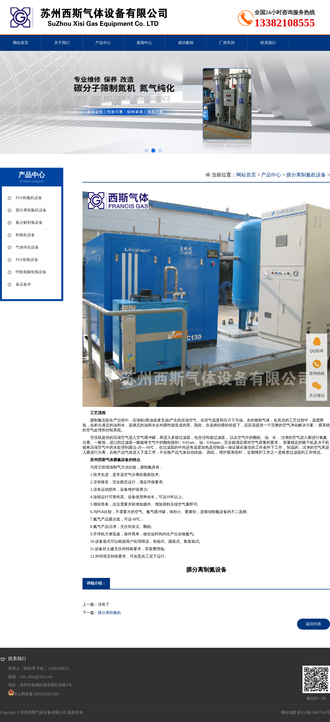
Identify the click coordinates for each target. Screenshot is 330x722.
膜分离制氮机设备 (306, 175)
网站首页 (20, 43)
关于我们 (62, 43)
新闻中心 (144, 43)
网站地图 (288, 712)
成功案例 (185, 43)
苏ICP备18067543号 (313, 712)
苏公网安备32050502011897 (37, 694)
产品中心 (103, 43)
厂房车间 (227, 43)
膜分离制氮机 (109, 613)
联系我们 (268, 43)
